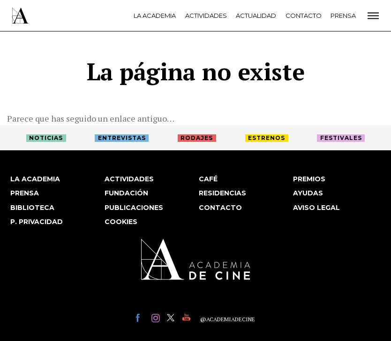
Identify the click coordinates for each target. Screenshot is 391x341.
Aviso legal (316, 207)
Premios (309, 179)
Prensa (343, 15)
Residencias (222, 193)
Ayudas (308, 193)
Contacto (304, 15)
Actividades (206, 15)
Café (208, 179)
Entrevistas (122, 137)
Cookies (121, 221)
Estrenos (266, 137)
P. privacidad (36, 221)
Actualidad (256, 15)
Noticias (46, 137)
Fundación (126, 193)
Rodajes (196, 137)
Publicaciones (134, 207)
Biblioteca (32, 207)
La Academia (155, 15)
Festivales (341, 137)
